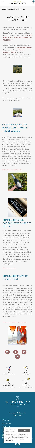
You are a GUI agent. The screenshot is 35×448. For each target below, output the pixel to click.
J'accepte (23, 430)
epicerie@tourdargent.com (26, 387)
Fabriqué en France (9, 374)
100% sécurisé (26, 374)
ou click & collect (9, 387)
